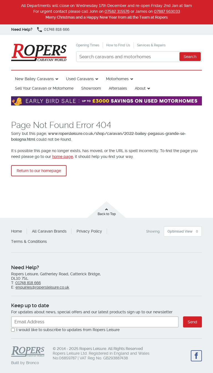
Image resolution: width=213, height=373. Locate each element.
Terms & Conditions (29, 241)
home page (62, 156)
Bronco (32, 363)
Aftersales (118, 88)
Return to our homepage (39, 170)
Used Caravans (80, 79)
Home (16, 231)
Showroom (91, 88)
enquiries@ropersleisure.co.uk (42, 287)
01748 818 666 (56, 29)
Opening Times (87, 45)
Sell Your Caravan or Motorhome (44, 88)
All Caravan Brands (49, 231)
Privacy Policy (89, 231)
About (140, 88)
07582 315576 (117, 11)
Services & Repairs (151, 45)
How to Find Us (118, 45)
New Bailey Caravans (34, 79)
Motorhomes (117, 79)
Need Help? (21, 29)
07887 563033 (167, 11)
